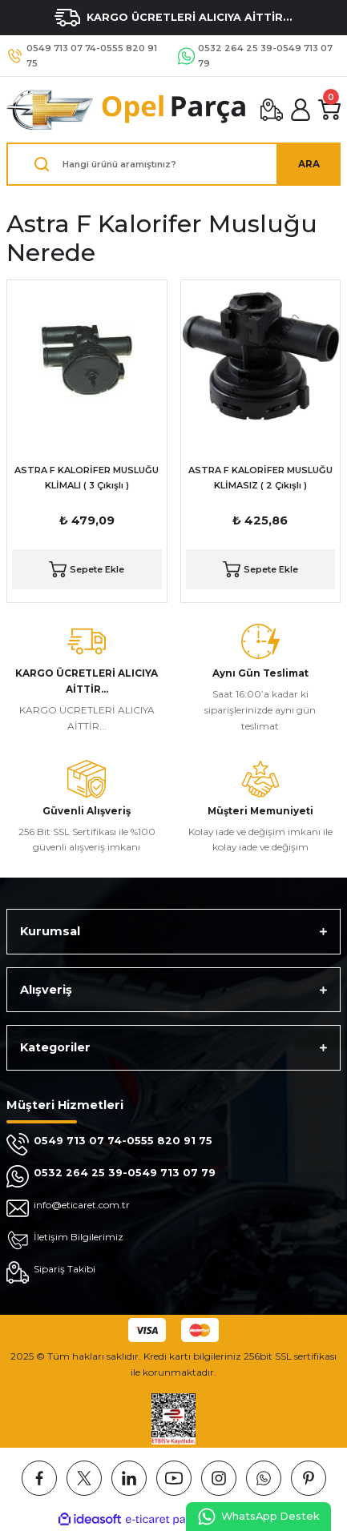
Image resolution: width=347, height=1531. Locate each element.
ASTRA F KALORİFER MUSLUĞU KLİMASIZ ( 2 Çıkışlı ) (260, 477)
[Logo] (127, 110)
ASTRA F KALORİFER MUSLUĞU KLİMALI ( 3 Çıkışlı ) (86, 477)
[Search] (173, 164)
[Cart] (329, 109)
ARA (309, 164)
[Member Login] (300, 109)
